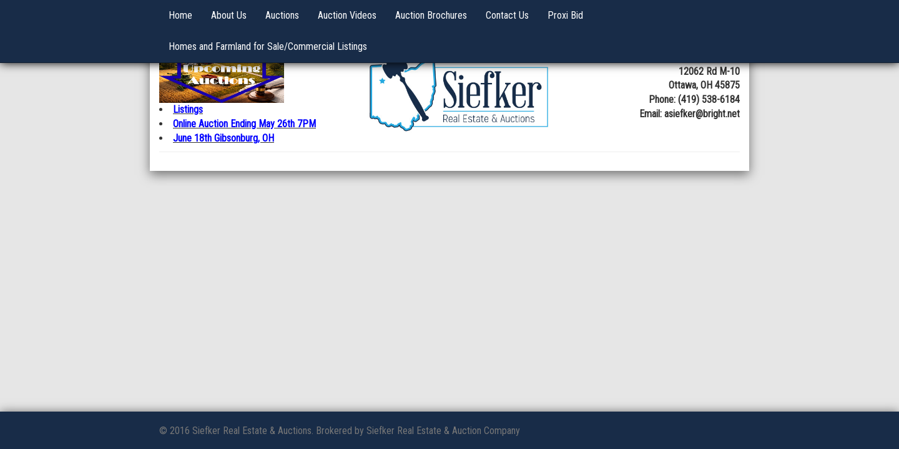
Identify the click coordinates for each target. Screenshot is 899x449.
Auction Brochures (431, 15)
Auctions (282, 15)
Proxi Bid (565, 15)
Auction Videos (347, 15)
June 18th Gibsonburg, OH (223, 138)
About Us (229, 15)
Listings (188, 109)
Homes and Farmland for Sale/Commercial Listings (268, 46)
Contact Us (507, 15)
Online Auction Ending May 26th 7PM (244, 124)
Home (180, 15)
